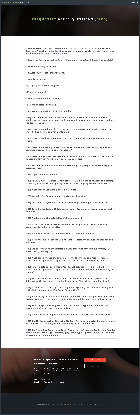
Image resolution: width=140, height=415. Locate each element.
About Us (95, 366)
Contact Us (95, 360)
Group (15, 2)
